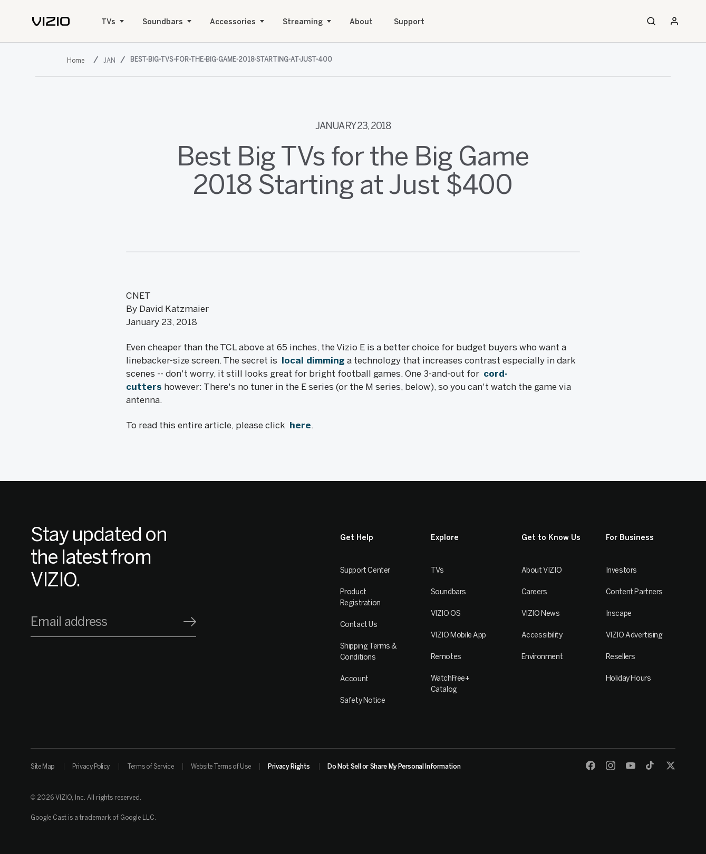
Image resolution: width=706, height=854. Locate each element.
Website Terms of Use (220, 766)
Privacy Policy (91, 766)
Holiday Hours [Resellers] (628, 678)
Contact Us (359, 624)
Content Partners (634, 591)
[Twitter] (670, 765)
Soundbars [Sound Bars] (162, 21)
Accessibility (542, 635)
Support (409, 21)
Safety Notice (362, 700)
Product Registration (360, 597)
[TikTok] (650, 765)
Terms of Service (150, 766)
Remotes (446, 656)
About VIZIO (541, 570)
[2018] (78, 60)
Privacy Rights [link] (289, 766)
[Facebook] (590, 765)
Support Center (365, 570)
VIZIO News (540, 613)
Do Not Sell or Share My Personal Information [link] (393, 766)
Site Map (43, 766)
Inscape (619, 613)
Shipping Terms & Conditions (368, 652)
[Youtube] (630, 765)
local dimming (313, 360)
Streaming (303, 21)
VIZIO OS (446, 613)
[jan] (110, 60)
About (361, 21)
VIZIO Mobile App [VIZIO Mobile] (458, 635)
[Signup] (189, 621)
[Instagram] (610, 765)
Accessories (233, 21)
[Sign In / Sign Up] (674, 21)
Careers (534, 591)
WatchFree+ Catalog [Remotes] (450, 684)
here (300, 425)
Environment (542, 656)
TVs (108, 21)
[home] (51, 21)
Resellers (620, 656)
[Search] (651, 21)
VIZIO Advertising (634, 635)
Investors (621, 570)
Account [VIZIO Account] (354, 678)
